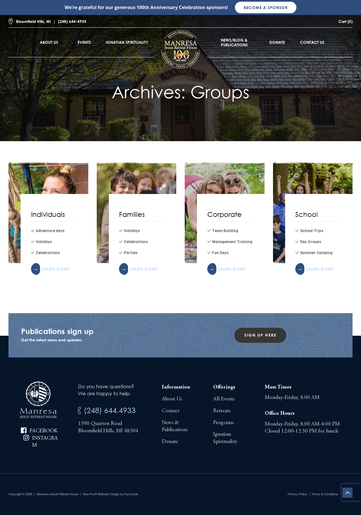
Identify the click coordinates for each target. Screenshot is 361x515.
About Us (49, 42)
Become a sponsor (266, 7)
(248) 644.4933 (110, 410)
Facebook (44, 431)
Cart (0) (345, 21)
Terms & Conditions (324, 494)
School (306, 214)
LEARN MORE (55, 269)
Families (132, 214)
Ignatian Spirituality (127, 42)
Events (84, 42)
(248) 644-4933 (72, 21)
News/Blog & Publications (234, 42)
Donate (277, 42)
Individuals (48, 214)
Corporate (224, 214)
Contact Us (312, 42)
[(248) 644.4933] (79, 410)
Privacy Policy (297, 494)
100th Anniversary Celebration (171, 7)
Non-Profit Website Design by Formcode (110, 494)
